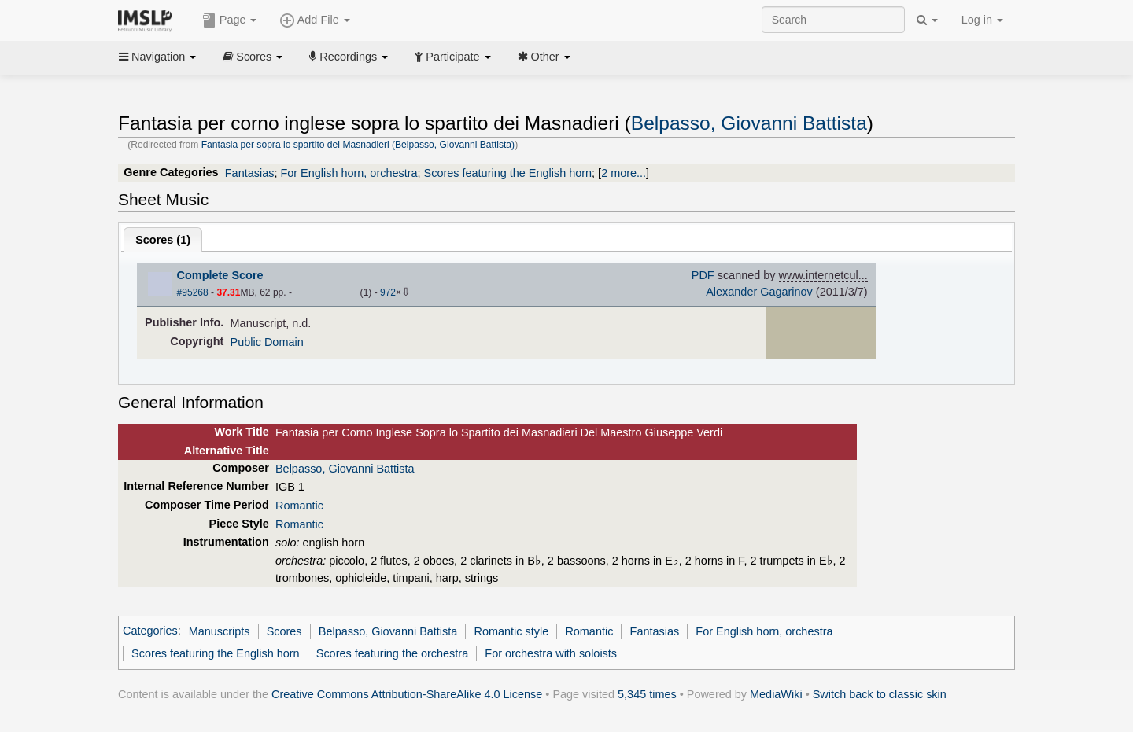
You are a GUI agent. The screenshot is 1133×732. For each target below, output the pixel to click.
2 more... (623, 173)
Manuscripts (219, 631)
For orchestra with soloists (551, 653)
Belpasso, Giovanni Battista (749, 123)
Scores (252, 56)
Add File (314, 20)
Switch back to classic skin (880, 694)
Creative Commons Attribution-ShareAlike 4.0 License (406, 694)
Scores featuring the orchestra (392, 653)
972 (388, 292)
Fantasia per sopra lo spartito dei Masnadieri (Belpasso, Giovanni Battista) (358, 144)
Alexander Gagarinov (759, 291)
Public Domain (267, 342)
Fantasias (250, 173)
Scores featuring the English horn (508, 173)
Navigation (157, 56)
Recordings (348, 56)
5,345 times (647, 694)
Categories (150, 631)
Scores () (162, 240)
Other (544, 56)
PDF (703, 275)
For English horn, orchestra (348, 173)
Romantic (299, 505)
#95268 (193, 292)
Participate (452, 56)
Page (229, 20)
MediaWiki (776, 694)
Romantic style (511, 631)
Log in (982, 19)
